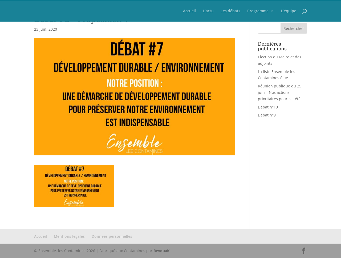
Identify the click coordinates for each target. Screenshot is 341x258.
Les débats (230, 11)
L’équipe (288, 11)
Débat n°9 (267, 115)
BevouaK (161, 250)
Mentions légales (69, 236)
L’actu (208, 11)
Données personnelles (112, 236)
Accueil (189, 11)
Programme (258, 11)
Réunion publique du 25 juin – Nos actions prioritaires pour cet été (279, 92)
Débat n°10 (268, 107)
